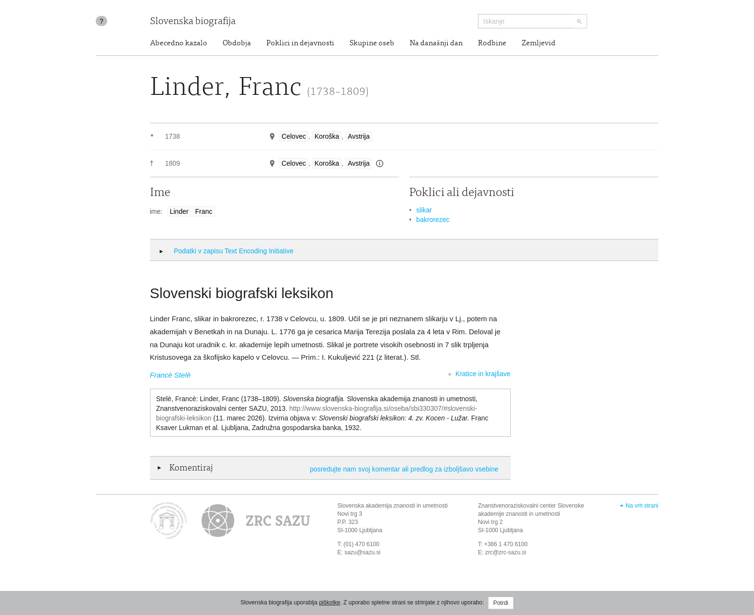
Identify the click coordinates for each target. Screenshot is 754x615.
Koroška (326, 136)
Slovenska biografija (193, 22)
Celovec (294, 136)
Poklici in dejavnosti (300, 43)
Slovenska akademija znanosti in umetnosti (393, 505)
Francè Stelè (170, 375)
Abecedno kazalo (178, 43)
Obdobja (237, 43)
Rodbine (492, 43)
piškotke (329, 602)
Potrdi (500, 603)
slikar (424, 210)
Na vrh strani (642, 505)
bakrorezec (433, 219)
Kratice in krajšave (482, 374)
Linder (179, 211)
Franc (204, 211)
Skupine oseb (372, 43)
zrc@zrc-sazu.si (506, 552)
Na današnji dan (436, 43)
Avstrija (359, 136)
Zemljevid (538, 43)
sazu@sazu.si (362, 552)
